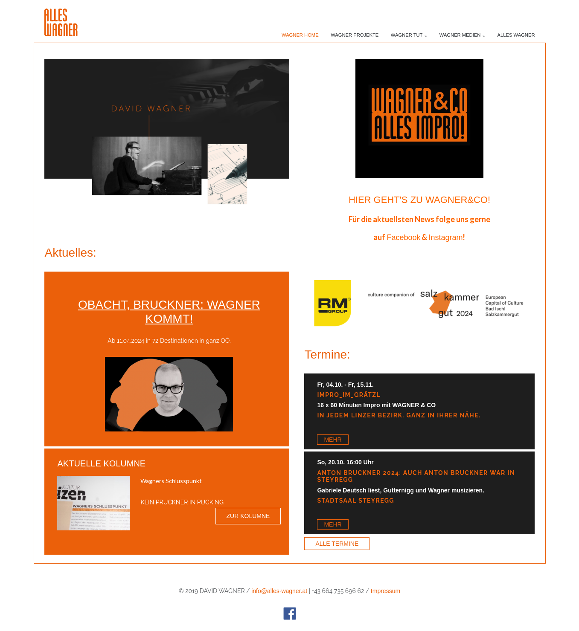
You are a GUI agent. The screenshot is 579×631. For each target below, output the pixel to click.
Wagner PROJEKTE (354, 35)
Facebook (403, 237)
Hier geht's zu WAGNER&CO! (419, 199)
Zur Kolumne (248, 515)
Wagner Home (300, 35)
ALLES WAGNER (516, 35)
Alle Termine (336, 543)
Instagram (445, 237)
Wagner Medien (460, 35)
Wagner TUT (407, 35)
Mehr (332, 439)
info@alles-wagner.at (279, 591)
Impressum (385, 591)
